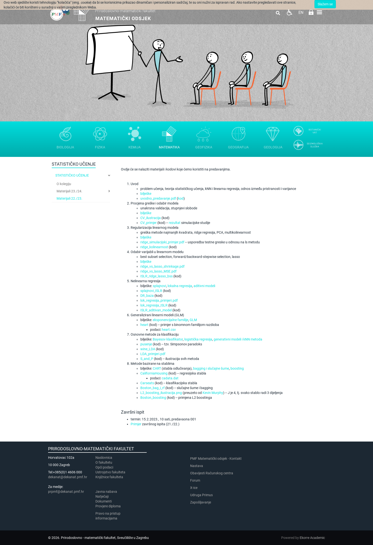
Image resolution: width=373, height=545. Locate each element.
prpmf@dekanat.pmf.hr (66, 492)
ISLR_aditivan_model (156, 310)
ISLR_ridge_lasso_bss (156, 276)
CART (157, 368)
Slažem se (325, 4)
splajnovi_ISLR (151, 291)
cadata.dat (170, 378)
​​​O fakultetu (103, 462)
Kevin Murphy (213, 393)
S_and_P (146, 359)
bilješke (145, 194)
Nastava (196, 466)
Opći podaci (104, 467)
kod (181, 198)
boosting (237, 368)
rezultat (174, 223)
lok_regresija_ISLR (154, 305)
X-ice (193, 488)
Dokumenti (103, 501)
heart (144, 325)
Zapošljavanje (200, 502)
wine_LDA (147, 349)
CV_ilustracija (150, 218)
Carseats (147, 383)
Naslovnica (103, 458)
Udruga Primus (201, 495)
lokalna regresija (180, 286)
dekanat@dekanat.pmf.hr (67, 477)
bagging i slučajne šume (211, 368)
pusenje (146, 344)
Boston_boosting (153, 398)
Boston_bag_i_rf (152, 388)
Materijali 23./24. (69, 191)
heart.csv (169, 330)
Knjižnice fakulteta (109, 477)
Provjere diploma (108, 506)
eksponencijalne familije (170, 320)
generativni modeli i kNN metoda (238, 339)
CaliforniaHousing (154, 373)
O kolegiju (64, 184)
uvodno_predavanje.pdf (158, 198)
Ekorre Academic (312, 538)
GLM (193, 320)
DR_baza (147, 296)
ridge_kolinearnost (154, 247)
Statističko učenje (72, 175)
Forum (195, 480)
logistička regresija (198, 339)
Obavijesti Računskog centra (211, 473)
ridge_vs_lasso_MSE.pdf (158, 271)
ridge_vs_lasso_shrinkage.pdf (162, 266)
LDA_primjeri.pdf (152, 354)
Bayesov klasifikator (168, 339)
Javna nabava (106, 492)
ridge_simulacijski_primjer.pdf (162, 242)
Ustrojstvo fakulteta (110, 472)
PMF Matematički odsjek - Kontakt (216, 458)
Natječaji (102, 496)
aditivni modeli (204, 286)
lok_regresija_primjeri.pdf (159, 300)
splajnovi (159, 286)
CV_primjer (148, 223)
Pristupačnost (289, 12)
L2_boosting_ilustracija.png (161, 393)
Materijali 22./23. (69, 198)
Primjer (136, 424)
